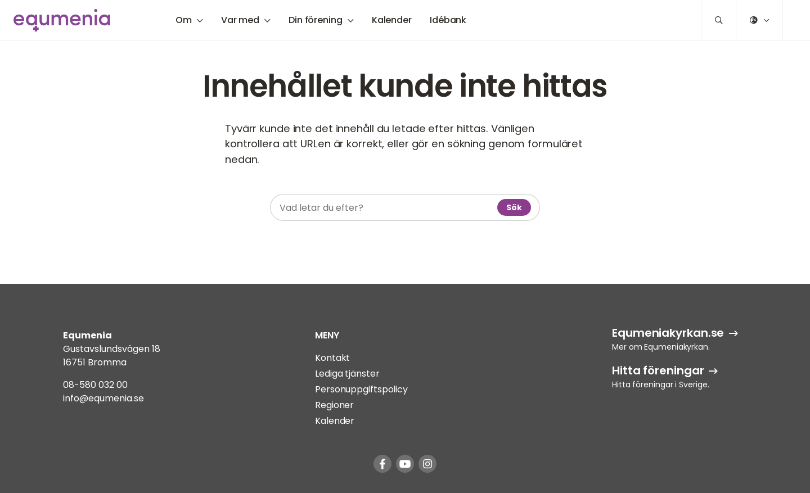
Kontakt (332, 357)
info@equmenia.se (103, 398)
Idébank (448, 19)
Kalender (392, 19)
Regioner (334, 405)
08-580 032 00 (95, 384)
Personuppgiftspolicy (361, 389)
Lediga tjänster (347, 373)
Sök (514, 207)
